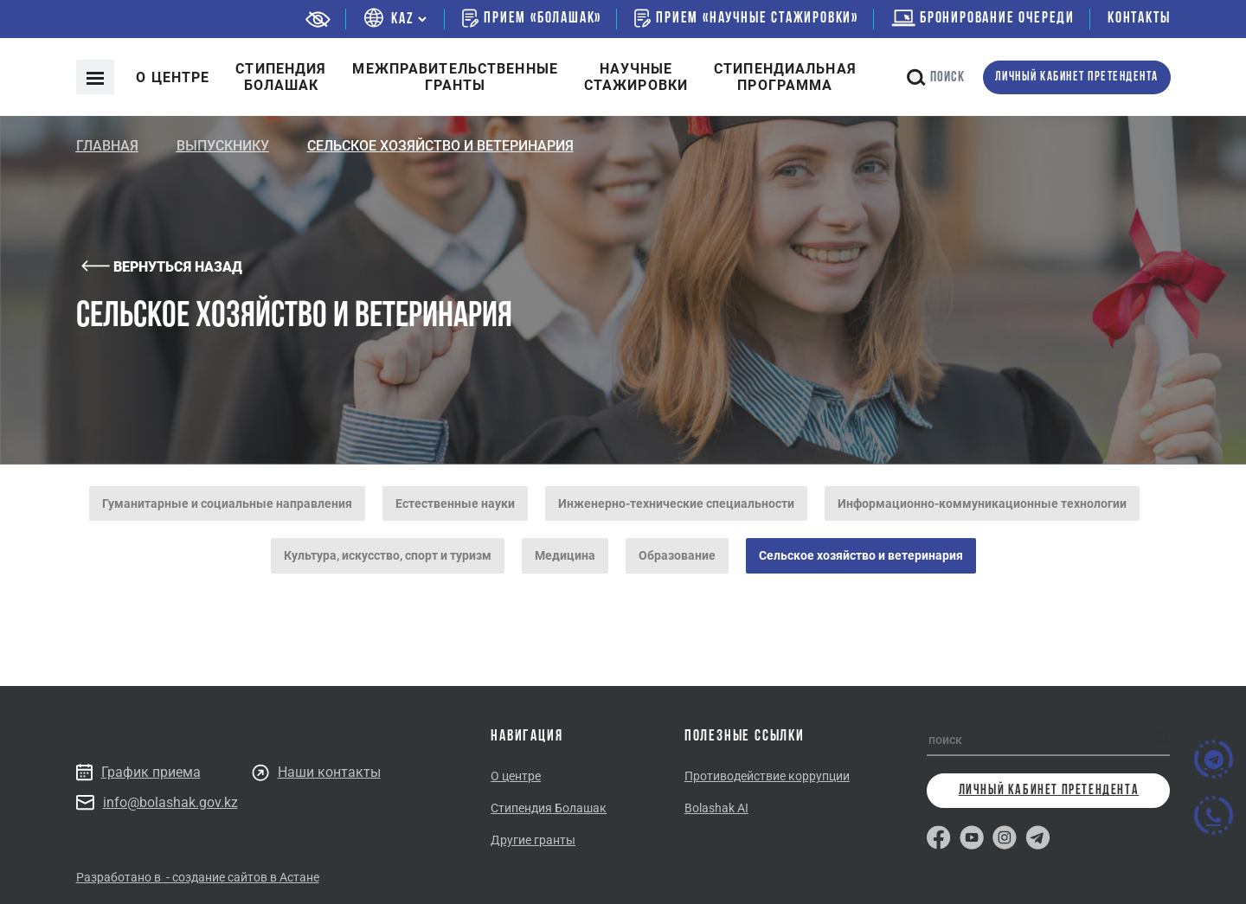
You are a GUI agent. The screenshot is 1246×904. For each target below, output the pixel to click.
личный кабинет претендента (1077, 77)
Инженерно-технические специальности (676, 503)
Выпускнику (223, 146)
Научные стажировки (636, 77)
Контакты (1139, 18)
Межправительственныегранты (454, 77)
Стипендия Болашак (549, 808)
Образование (677, 555)
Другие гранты (533, 840)
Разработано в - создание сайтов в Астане (197, 877)
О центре (172, 77)
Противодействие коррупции (767, 776)
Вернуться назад (161, 267)
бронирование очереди (983, 19)
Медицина (565, 555)
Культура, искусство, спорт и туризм (387, 555)
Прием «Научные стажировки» (746, 18)
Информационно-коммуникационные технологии (982, 503)
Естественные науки (455, 503)
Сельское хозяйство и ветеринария (861, 555)
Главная (107, 146)
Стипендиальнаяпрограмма (785, 77)
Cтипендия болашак (280, 77)
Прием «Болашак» (531, 18)
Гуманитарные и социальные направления (227, 503)
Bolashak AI (716, 808)
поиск (936, 77)
